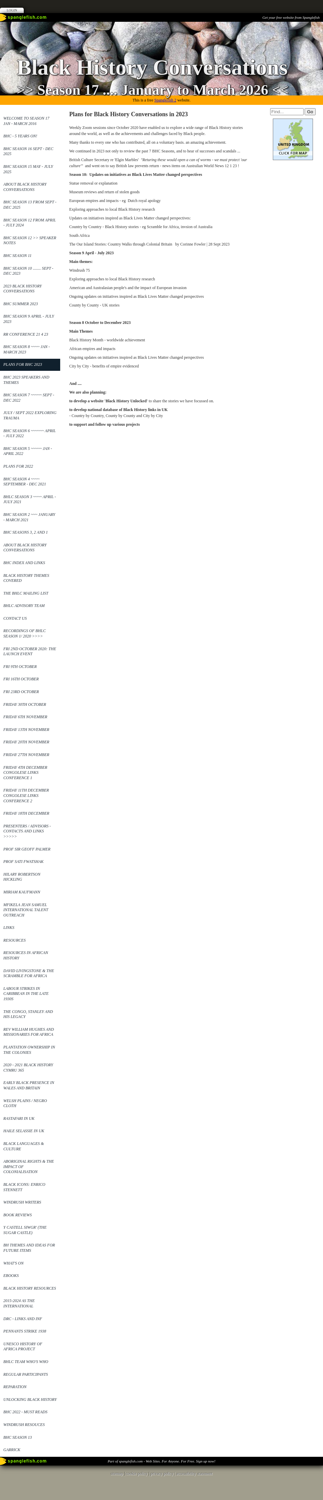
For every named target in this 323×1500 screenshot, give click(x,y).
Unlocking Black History (30, 1399)
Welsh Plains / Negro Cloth (25, 1103)
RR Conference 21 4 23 (25, 334)
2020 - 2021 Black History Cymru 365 (28, 1068)
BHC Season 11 (17, 255)
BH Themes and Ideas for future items (29, 1248)
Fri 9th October (20, 666)
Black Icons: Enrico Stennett (24, 1187)
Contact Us (15, 618)
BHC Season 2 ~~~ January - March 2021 (29, 517)
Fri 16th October (21, 679)
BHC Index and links (24, 562)
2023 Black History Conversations (22, 289)
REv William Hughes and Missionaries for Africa (28, 1032)
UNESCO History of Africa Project (22, 1347)
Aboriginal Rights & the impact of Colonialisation (28, 1166)
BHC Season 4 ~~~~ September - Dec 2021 (24, 482)
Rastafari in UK (18, 1118)
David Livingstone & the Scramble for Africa (28, 973)
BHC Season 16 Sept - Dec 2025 (28, 151)
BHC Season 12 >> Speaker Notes (29, 240)
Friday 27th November (26, 754)
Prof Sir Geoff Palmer (26, 849)
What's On (13, 1263)
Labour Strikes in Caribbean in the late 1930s (25, 993)
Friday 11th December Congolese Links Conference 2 (26, 795)
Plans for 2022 (18, 466)
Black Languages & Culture (23, 1146)
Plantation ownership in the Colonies (29, 1050)
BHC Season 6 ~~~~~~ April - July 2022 (29, 433)
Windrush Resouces (24, 1424)
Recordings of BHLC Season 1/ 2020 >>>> (24, 633)
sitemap (117, 1473)
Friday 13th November (26, 729)
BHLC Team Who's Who (25, 1361)
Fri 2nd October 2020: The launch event (29, 651)
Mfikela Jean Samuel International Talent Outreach (25, 909)
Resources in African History (25, 955)
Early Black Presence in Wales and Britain (28, 1085)
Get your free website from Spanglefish (291, 17)
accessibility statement (194, 1473)
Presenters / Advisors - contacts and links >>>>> (27, 831)
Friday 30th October (24, 704)
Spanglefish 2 (165, 100)
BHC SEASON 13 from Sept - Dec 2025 (30, 205)
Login (12, 10)
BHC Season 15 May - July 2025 (28, 169)
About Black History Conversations (24, 187)
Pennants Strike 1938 (24, 1331)
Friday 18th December (26, 813)
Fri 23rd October (21, 691)
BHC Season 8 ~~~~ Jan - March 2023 (26, 349)
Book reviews (17, 1215)
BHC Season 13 (17, 1437)
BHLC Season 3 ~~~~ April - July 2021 (29, 499)
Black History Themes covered (26, 578)
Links (8, 927)
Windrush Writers (22, 1202)
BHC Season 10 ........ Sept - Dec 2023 (28, 271)
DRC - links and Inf (22, 1318)
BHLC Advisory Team (24, 605)
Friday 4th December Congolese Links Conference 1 (25, 772)
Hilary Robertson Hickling (21, 877)
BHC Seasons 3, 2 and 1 (25, 532)
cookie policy (136, 1473)
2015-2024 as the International (19, 1303)
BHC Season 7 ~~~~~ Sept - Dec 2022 (28, 398)
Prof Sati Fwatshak (23, 861)
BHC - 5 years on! (20, 136)
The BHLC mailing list (25, 593)
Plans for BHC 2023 (22, 364)
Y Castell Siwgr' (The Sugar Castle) (24, 1230)
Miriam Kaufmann (21, 892)
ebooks (11, 1275)
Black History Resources (29, 1288)
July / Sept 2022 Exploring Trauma (30, 415)
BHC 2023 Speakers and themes (26, 380)
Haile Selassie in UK (23, 1131)
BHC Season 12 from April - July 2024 (29, 223)
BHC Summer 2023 (20, 303)
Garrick (11, 1449)
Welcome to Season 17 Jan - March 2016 (26, 121)
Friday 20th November (26, 742)
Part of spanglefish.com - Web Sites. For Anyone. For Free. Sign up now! (161, 1461)
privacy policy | (163, 1473)
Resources (14, 940)
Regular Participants (25, 1374)
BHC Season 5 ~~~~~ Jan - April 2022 (27, 451)
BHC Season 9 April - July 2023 (28, 319)
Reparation (14, 1386)
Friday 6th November (25, 716)
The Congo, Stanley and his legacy (28, 1014)
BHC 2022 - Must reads (25, 1412)
